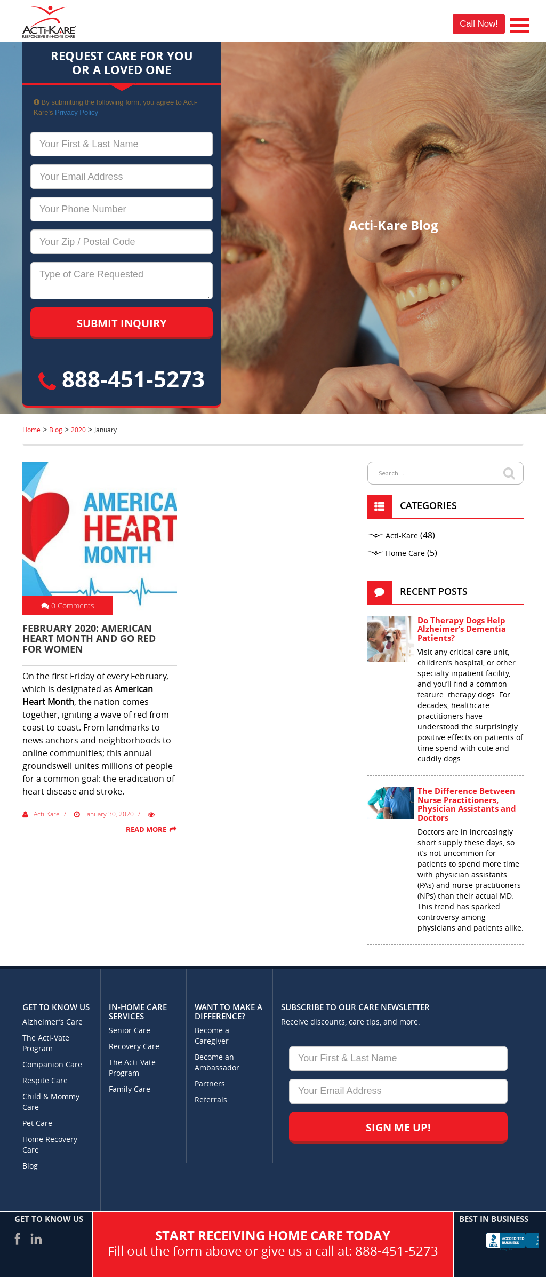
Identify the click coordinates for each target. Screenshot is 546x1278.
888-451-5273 (121, 378)
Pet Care (37, 1123)
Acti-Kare (41, 814)
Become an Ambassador (217, 1063)
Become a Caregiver (212, 1036)
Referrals (211, 1100)
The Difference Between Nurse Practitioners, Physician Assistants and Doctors (466, 804)
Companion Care (52, 1064)
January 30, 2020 (104, 814)
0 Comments (67, 605)
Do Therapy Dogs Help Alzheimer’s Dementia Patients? (461, 629)
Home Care (405, 553)
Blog (30, 1166)
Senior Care (129, 1030)
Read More (146, 829)
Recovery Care (134, 1046)
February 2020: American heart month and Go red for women (89, 639)
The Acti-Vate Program (45, 1043)
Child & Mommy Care (50, 1102)
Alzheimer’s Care (52, 1022)
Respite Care (45, 1080)
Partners (210, 1084)
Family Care (129, 1089)
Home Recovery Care (49, 1145)
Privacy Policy (76, 112)
